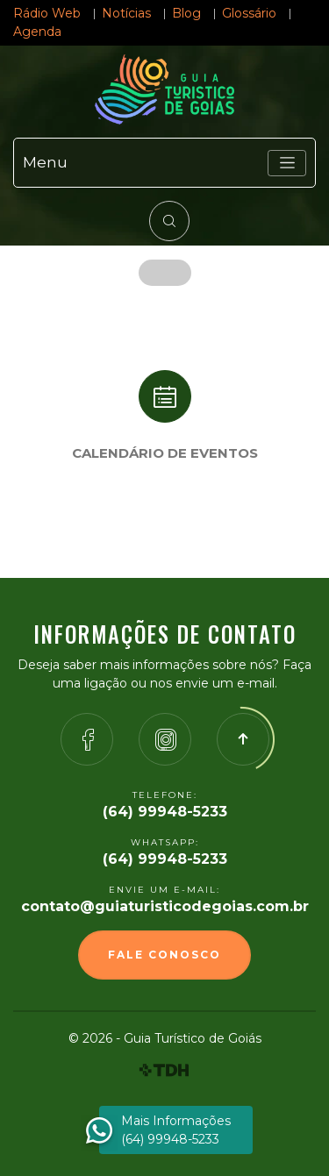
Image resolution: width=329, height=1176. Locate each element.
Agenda (37, 31)
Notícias (126, 13)
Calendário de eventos (165, 453)
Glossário (249, 13)
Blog (186, 13)
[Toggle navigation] (287, 163)
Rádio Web (47, 13)
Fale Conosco (164, 954)
